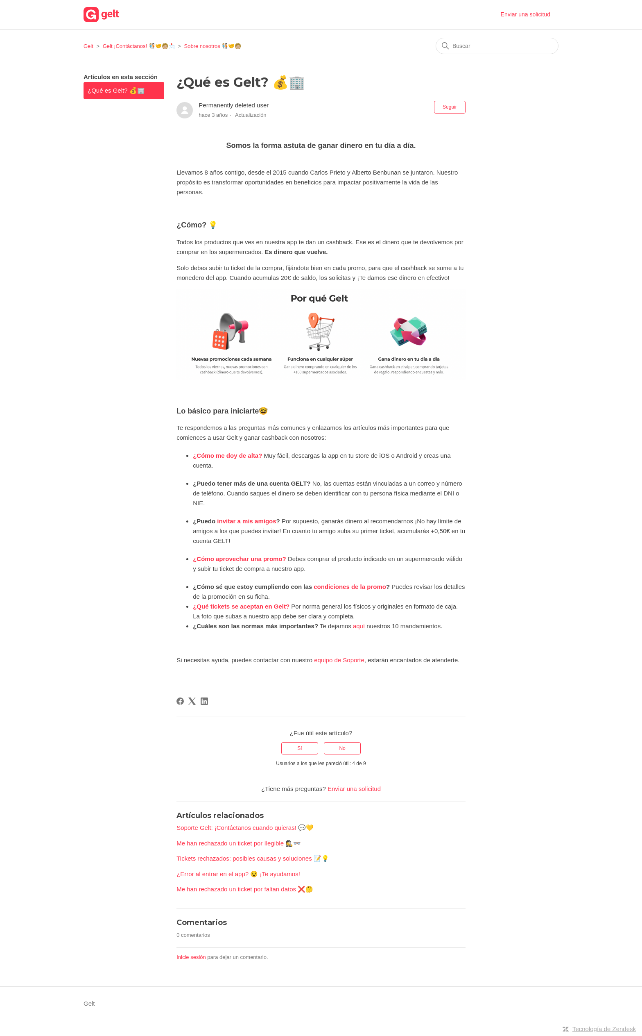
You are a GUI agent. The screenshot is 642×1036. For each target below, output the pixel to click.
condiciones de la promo (350, 586)
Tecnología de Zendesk (604, 1028)
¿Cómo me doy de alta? (227, 455)
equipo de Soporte (339, 660)
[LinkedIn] (204, 701)
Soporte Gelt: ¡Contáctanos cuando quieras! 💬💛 (245, 827)
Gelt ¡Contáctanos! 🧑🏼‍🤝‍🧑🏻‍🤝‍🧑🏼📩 (139, 46)
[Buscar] (497, 46)
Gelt (88, 46)
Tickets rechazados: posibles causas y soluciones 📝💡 (252, 858)
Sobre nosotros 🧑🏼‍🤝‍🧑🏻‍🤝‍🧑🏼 (213, 46)
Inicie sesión (191, 957)
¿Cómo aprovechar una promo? (239, 558)
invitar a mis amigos (246, 521)
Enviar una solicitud (525, 14)
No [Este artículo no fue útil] (342, 748)
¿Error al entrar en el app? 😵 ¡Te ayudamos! (238, 873)
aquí (359, 626)
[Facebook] (180, 701)
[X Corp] (192, 701)
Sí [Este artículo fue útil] (299, 748)
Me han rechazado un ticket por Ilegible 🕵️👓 (238, 843)
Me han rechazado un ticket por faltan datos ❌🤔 (244, 889)
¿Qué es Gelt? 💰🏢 (116, 90)
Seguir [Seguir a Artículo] (450, 107)
